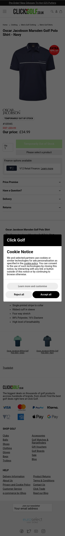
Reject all (19, 294)
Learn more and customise (32, 286)
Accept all (46, 294)
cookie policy (31, 263)
